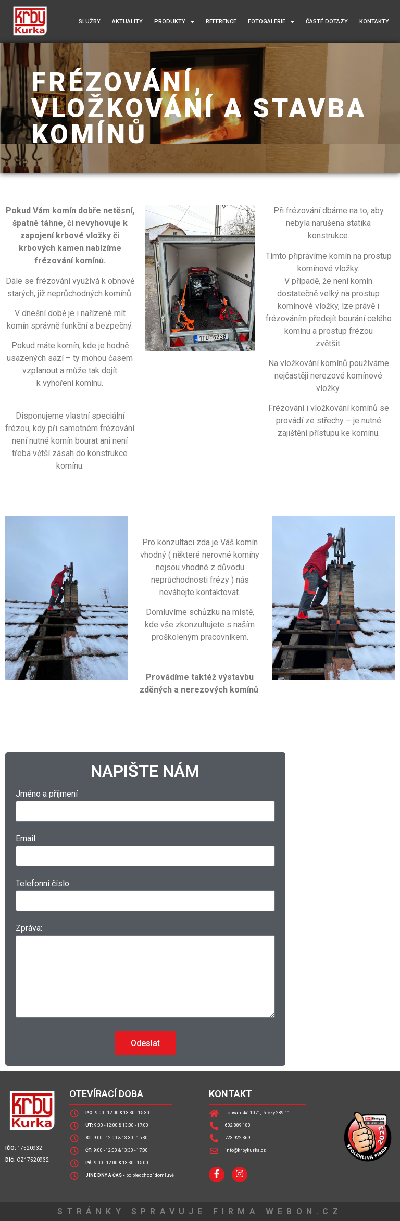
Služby (90, 21)
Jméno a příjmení (47, 794)
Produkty (174, 22)
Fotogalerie (271, 22)
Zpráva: (29, 928)
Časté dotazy (327, 21)
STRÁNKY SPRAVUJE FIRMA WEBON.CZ (199, 1211)
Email (25, 839)
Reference (221, 21)
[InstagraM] (239, 1174)
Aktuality (127, 21)
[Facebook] (216, 1174)
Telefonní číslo (42, 883)
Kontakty (374, 21)
